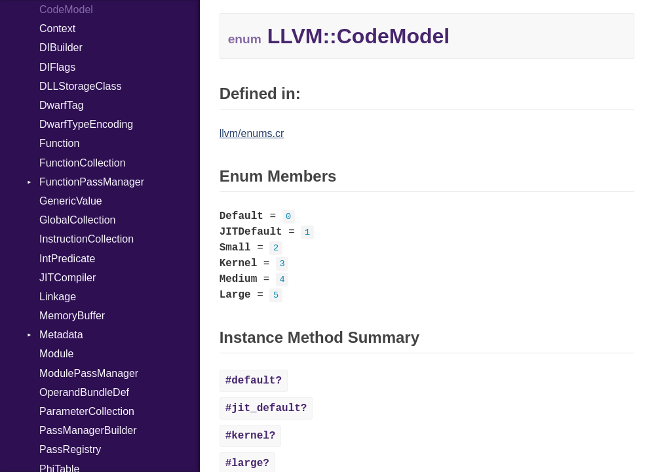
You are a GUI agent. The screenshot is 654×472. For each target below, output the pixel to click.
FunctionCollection (82, 162)
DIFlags (57, 67)
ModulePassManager (88, 373)
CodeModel (66, 9)
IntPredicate (67, 258)
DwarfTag (61, 105)
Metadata (61, 334)
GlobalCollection (77, 220)
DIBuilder (61, 47)
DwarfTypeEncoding (86, 124)
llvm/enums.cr (252, 133)
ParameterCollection (86, 411)
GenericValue (70, 200)
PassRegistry (70, 449)
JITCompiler (67, 277)
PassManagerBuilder (88, 430)
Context (57, 28)
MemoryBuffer (72, 315)
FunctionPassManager (91, 181)
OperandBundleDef (84, 392)
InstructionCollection (86, 239)
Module (56, 353)
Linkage (57, 296)
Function (59, 143)
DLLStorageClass (80, 86)
